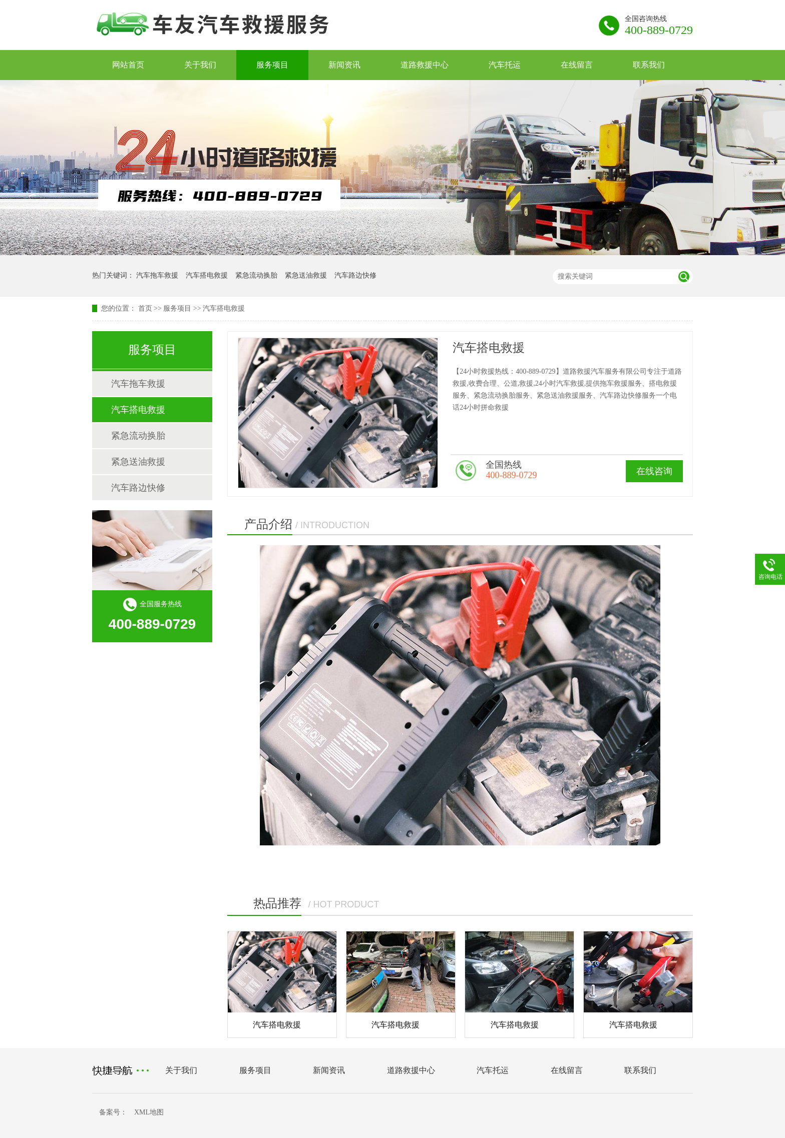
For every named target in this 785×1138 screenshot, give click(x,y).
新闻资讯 (344, 65)
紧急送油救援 (306, 275)
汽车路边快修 (355, 275)
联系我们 (649, 65)
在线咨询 (654, 471)
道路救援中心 (425, 65)
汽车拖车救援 (157, 275)
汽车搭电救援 (207, 275)
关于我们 (200, 65)
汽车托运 (505, 65)
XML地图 (149, 1112)
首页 (145, 308)
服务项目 (272, 65)
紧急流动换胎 (256, 275)
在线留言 (577, 65)
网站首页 (128, 65)
